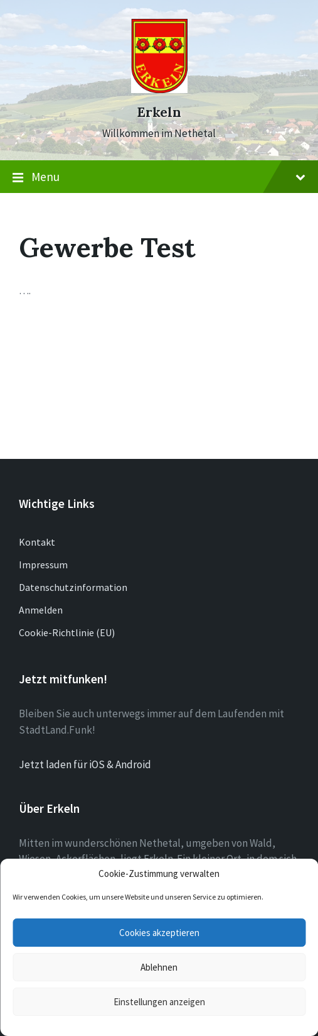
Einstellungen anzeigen (159, 1002)
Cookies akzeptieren (159, 933)
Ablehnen (159, 967)
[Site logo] (159, 89)
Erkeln (159, 112)
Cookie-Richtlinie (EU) (67, 632)
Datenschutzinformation (73, 587)
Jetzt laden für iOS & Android (85, 764)
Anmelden (41, 609)
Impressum (43, 564)
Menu (159, 177)
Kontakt (37, 542)
